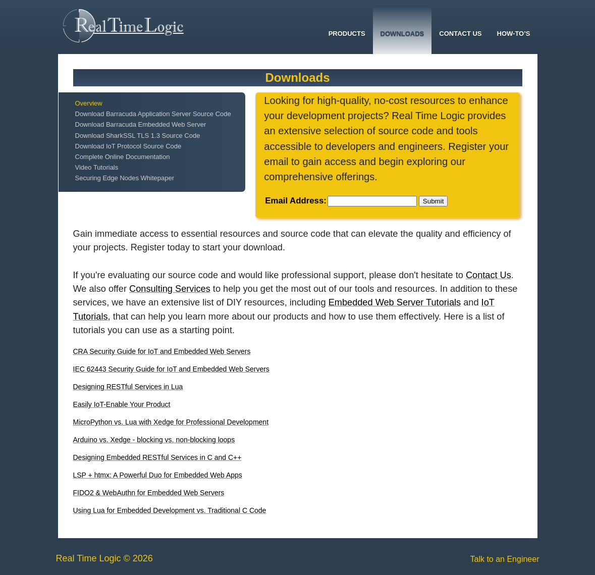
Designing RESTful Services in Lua (128, 387)
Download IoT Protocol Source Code (128, 146)
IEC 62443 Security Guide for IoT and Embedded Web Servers (171, 369)
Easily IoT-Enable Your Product (122, 404)
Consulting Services (169, 289)
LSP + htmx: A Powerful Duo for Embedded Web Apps (157, 475)
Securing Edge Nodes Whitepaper (125, 178)
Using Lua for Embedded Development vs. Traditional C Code (169, 510)
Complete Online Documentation (122, 157)
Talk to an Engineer (504, 559)
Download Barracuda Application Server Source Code (153, 114)
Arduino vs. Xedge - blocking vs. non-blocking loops (154, 440)
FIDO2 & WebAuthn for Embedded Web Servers (149, 493)
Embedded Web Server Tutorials (395, 302)
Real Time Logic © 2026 (104, 558)
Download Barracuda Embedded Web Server (140, 124)
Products (347, 33)
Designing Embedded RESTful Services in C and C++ (157, 457)
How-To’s (513, 33)
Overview (88, 103)
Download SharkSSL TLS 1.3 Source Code (137, 135)
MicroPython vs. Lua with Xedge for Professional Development (171, 422)
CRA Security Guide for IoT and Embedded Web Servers (162, 351)
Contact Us (460, 33)
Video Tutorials (97, 167)
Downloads (402, 33)
